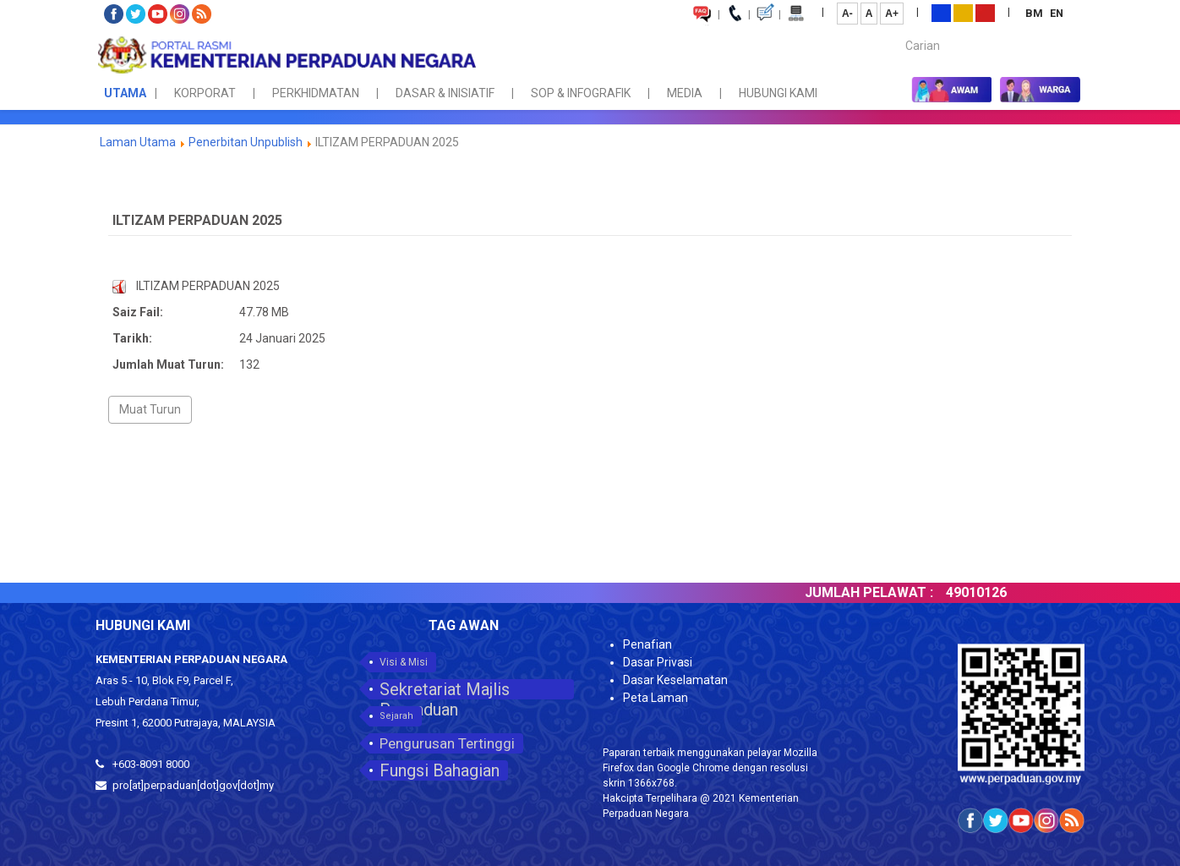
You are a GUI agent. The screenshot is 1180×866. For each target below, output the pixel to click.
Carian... (897, 30)
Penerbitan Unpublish (245, 142)
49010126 (997, 592)
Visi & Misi (404, 662)
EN (1056, 13)
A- (847, 13)
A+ (892, 13)
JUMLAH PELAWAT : (890, 592)
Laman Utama (138, 142)
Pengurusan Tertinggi (447, 743)
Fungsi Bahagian (440, 770)
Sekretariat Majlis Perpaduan (445, 689)
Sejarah (396, 715)
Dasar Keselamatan (675, 680)
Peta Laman (655, 697)
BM (1035, 13)
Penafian (647, 644)
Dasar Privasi (657, 662)
